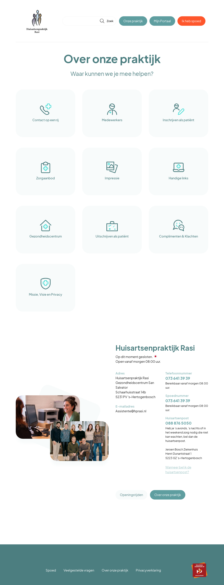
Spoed (51, 570)
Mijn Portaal (162, 21)
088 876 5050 (178, 423)
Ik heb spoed (191, 21)
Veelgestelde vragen (79, 570)
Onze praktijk (133, 21)
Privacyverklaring (148, 570)
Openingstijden (131, 495)
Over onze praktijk (167, 495)
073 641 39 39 (177, 378)
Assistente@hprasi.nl (130, 411)
